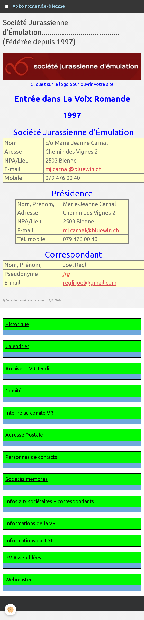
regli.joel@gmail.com (89, 282)
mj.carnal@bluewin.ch (73, 169)
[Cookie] (10, 609)
